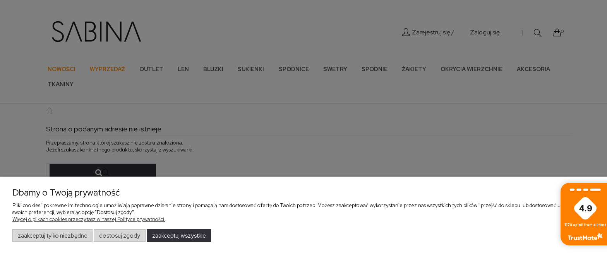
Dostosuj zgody (119, 236)
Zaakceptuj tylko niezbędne (52, 236)
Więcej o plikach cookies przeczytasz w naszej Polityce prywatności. (88, 219)
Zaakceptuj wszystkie (179, 236)
